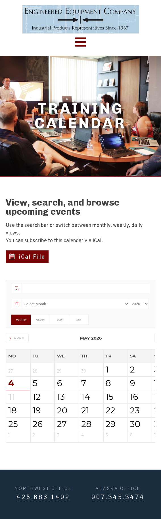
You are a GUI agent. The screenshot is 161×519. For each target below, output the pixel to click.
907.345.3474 (118, 497)
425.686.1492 (43, 497)
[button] (27, 256)
